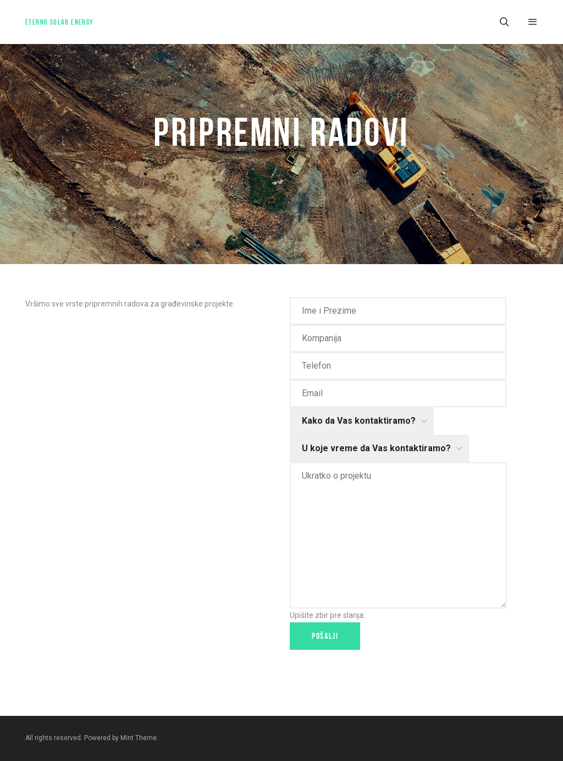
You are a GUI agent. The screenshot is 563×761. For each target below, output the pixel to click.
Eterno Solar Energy (59, 22)
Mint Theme (138, 738)
